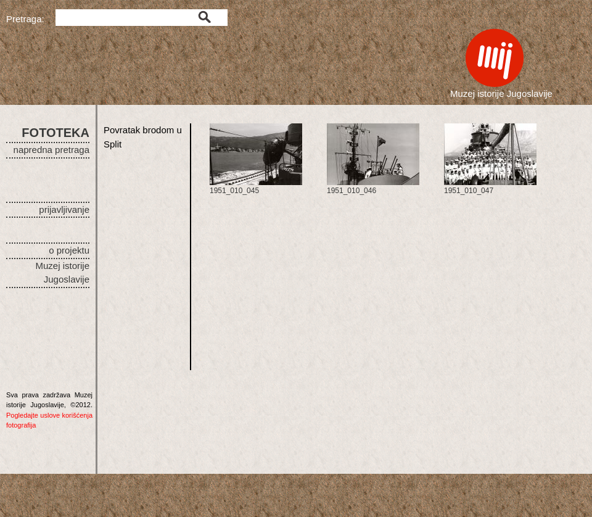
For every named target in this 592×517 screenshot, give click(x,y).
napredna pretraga (51, 149)
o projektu (69, 250)
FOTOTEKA (55, 132)
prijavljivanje (64, 209)
